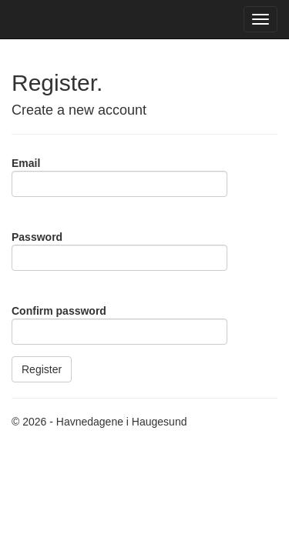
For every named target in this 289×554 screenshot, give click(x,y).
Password (37, 237)
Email (26, 163)
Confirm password (59, 311)
